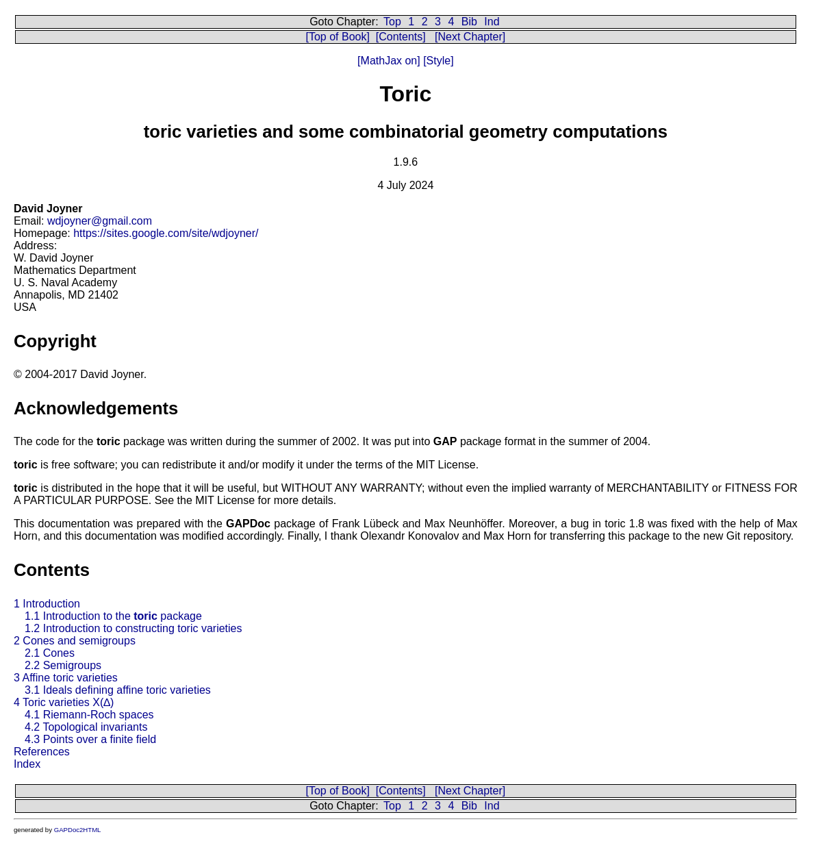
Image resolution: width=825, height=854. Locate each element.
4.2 (86, 727)
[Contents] (401, 36)
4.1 (89, 714)
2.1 (50, 653)
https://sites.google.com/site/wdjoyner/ (165, 233)
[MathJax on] (388, 60)
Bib (469, 21)
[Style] (437, 60)
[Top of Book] (338, 36)
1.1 (113, 616)
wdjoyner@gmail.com (99, 221)
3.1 (118, 690)
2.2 (63, 665)
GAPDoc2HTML (77, 829)
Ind (491, 21)
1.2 (133, 628)
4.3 (90, 739)
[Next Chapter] (470, 36)
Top (392, 21)
